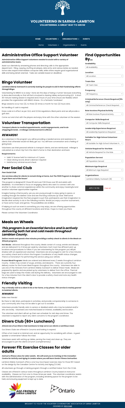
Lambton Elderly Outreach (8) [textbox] (99, 179)
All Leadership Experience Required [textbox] (100, 132)
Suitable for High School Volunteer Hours (101, 138)
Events (84, 45)
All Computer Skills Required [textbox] (98, 123)
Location (89, 72)
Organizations (70, 45)
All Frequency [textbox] (92, 94)
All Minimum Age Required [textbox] (97, 170)
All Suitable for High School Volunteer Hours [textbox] (104, 143)
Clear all (107, 188)
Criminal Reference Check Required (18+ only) (104, 100)
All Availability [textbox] (92, 67)
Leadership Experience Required (100, 128)
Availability (90, 63)
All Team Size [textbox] (92, 85)
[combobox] (104, 67)
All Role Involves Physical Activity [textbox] (100, 114)
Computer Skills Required (97, 119)
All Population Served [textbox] (95, 161)
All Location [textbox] (91, 76)
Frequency (90, 90)
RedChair (68, 406)
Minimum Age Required (96, 166)
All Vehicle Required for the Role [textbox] (99, 152)
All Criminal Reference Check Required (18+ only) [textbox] (104, 105)
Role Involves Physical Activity (99, 110)
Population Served (94, 157)
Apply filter (94, 188)
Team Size (90, 81)
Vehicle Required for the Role (98, 148)
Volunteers (53, 45)
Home (41, 45)
